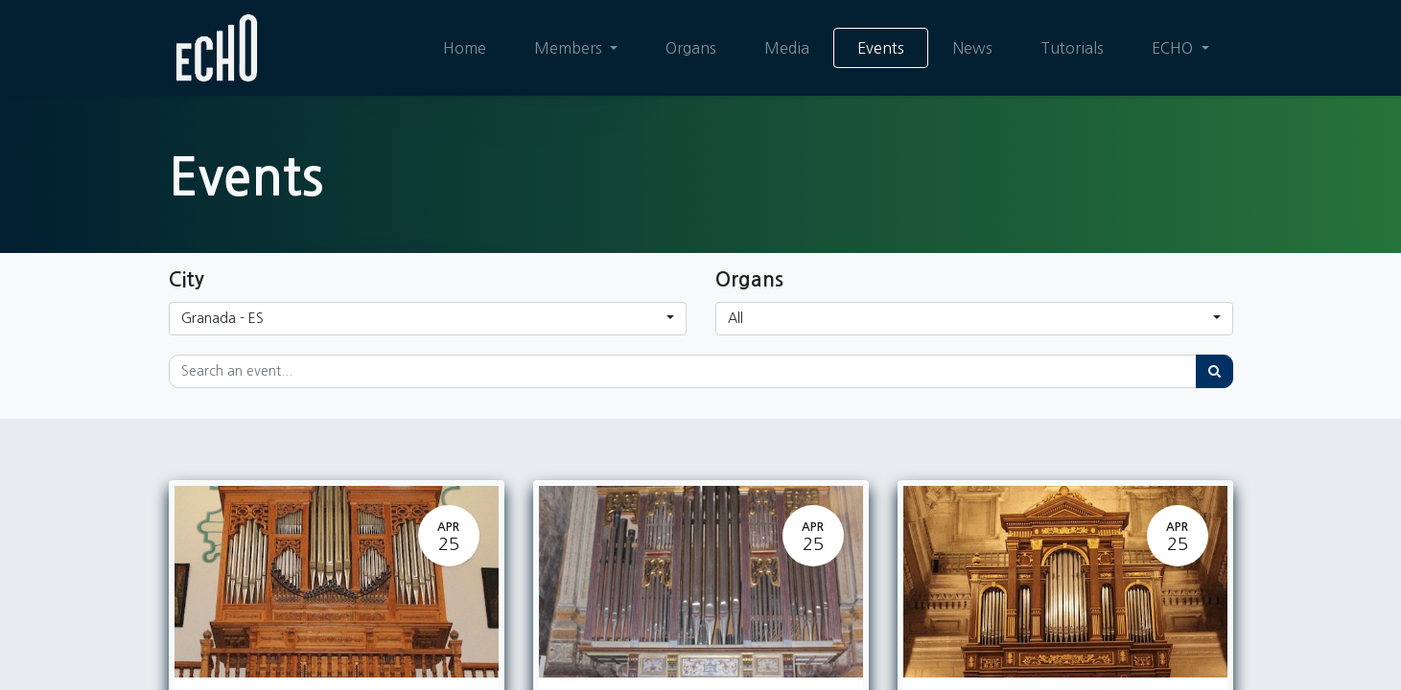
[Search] (1214, 371)
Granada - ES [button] (222, 318)
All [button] (735, 318)
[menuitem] (464, 48)
